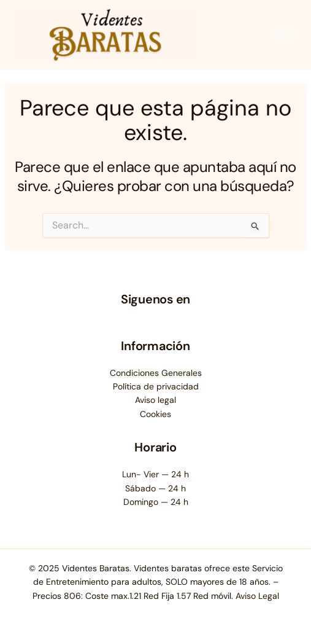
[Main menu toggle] (283, 35)
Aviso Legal (257, 595)
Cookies (155, 414)
